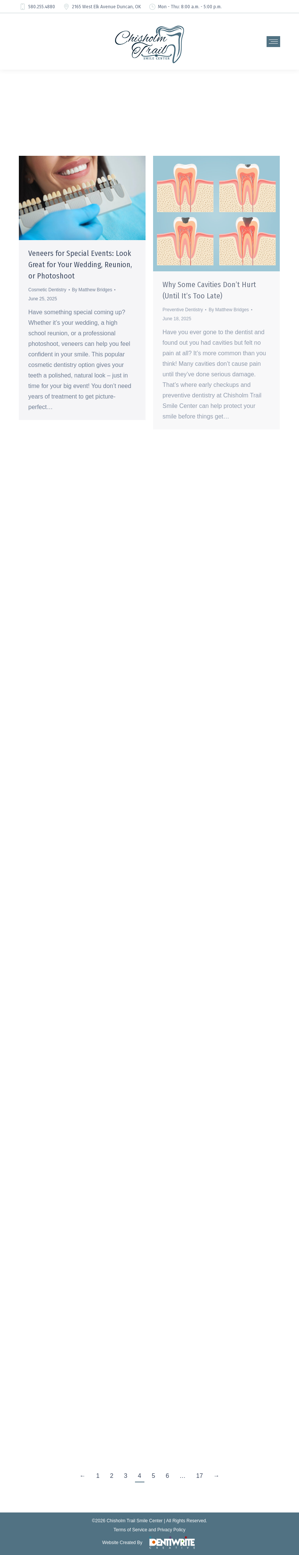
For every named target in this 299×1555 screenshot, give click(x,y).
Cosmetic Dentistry (47, 289)
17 (199, 1476)
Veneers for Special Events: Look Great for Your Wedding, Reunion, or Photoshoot (80, 264)
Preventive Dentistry (183, 309)
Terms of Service (130, 1529)
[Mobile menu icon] (273, 41)
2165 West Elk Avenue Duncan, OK (102, 6)
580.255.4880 (37, 6)
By (92, 289)
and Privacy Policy (167, 1529)
